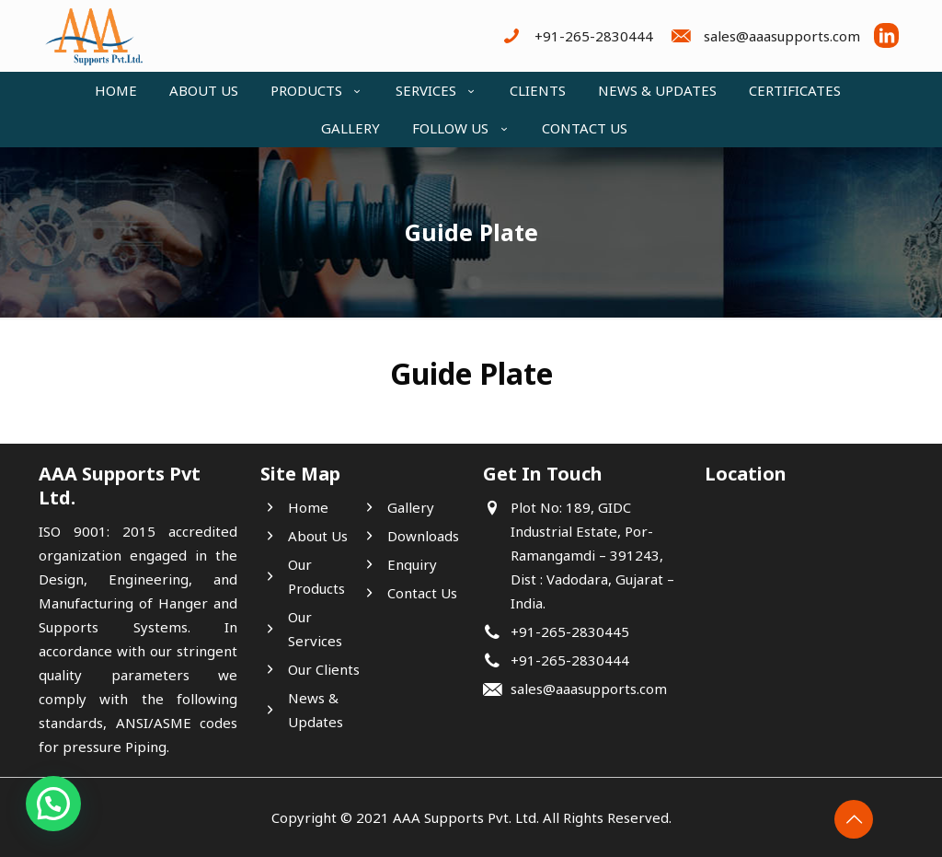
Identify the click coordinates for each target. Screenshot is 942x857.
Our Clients (324, 669)
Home (308, 507)
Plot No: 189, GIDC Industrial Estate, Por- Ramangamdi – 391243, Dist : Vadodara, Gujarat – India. (592, 555)
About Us (318, 536)
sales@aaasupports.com (589, 688)
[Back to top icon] (853, 819)
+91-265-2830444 (570, 660)
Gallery (410, 507)
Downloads (423, 536)
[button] (53, 803)
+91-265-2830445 (570, 631)
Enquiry (412, 564)
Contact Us (422, 593)
